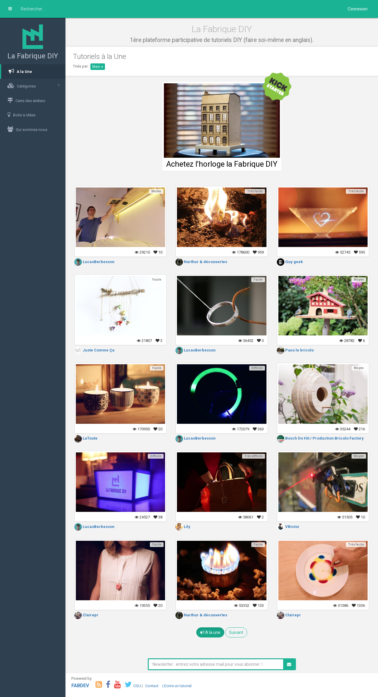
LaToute (86, 438)
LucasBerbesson (94, 262)
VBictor (288, 526)
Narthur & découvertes (201, 262)
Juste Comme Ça (94, 350)
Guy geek (290, 262)
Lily (182, 526)
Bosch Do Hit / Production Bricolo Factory (320, 438)
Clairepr (86, 615)
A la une (210, 632)
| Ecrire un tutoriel (177, 686)
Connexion (358, 9)
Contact (152, 686)
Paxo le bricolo (295, 350)
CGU (137, 686)
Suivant (236, 632)
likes (97, 67)
